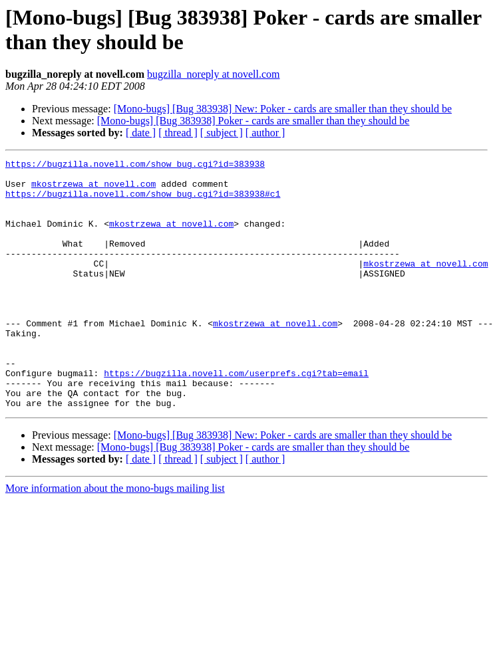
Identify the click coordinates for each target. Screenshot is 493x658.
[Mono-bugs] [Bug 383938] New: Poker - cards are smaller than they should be (283, 108)
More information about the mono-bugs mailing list (115, 538)
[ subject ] (221, 132)
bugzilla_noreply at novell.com (213, 74)
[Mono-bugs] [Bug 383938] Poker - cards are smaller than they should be (253, 120)
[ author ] (265, 132)
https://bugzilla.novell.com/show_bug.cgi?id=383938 (135, 165)
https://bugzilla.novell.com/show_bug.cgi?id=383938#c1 (142, 201)
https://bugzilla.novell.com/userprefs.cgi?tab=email (236, 417)
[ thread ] (178, 132)
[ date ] (141, 132)
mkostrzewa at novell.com (93, 189)
